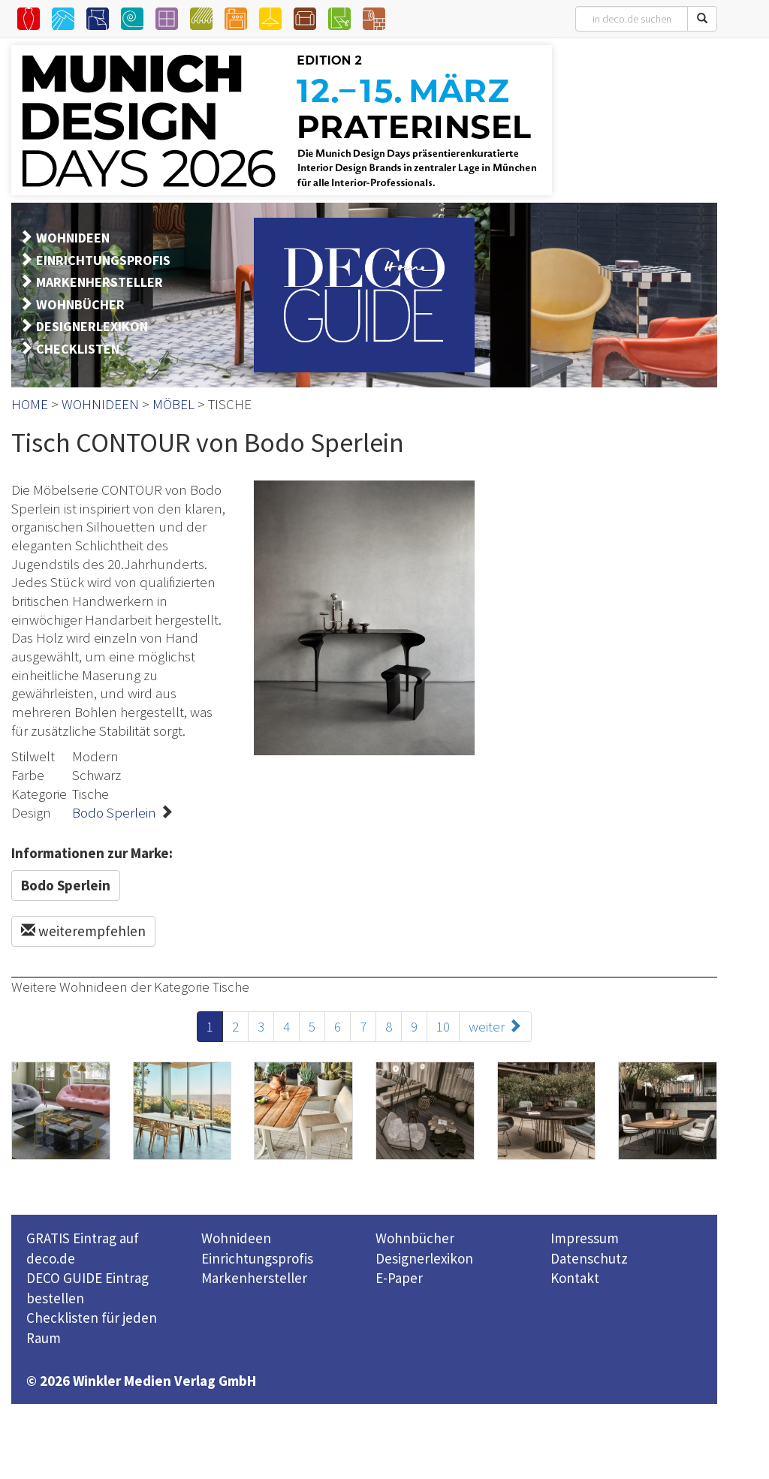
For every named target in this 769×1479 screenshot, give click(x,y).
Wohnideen (236, 1238)
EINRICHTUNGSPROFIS (103, 260)
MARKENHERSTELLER (99, 282)
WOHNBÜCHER (80, 304)
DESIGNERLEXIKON (92, 326)
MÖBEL (173, 404)
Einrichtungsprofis (257, 1258)
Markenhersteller (254, 1278)
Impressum (584, 1238)
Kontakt (574, 1278)
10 (443, 1026)
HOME (29, 404)
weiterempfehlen (83, 931)
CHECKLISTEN (77, 348)
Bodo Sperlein (114, 812)
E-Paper (399, 1278)
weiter (495, 1026)
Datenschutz (589, 1258)
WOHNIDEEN (73, 237)
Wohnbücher (414, 1238)
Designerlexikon (424, 1258)
